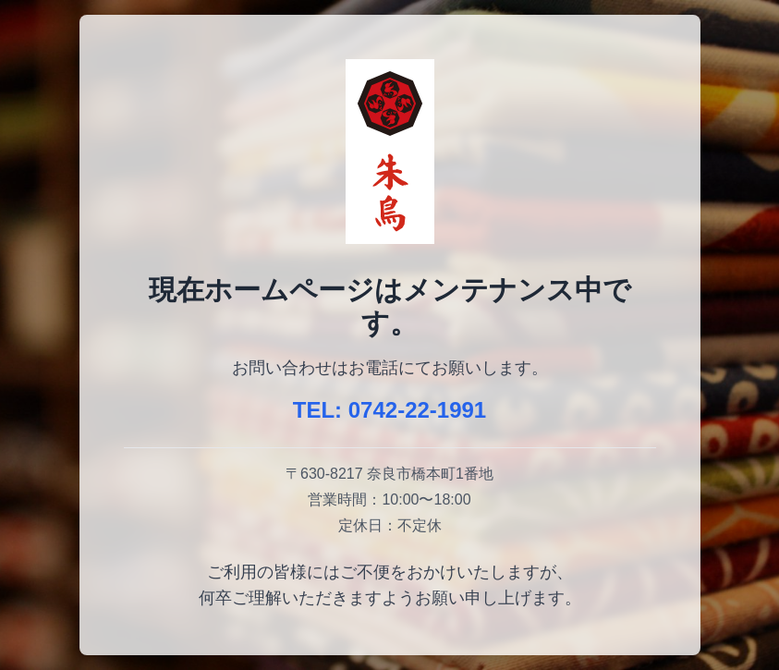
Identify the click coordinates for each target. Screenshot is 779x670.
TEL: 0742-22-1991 (389, 409)
